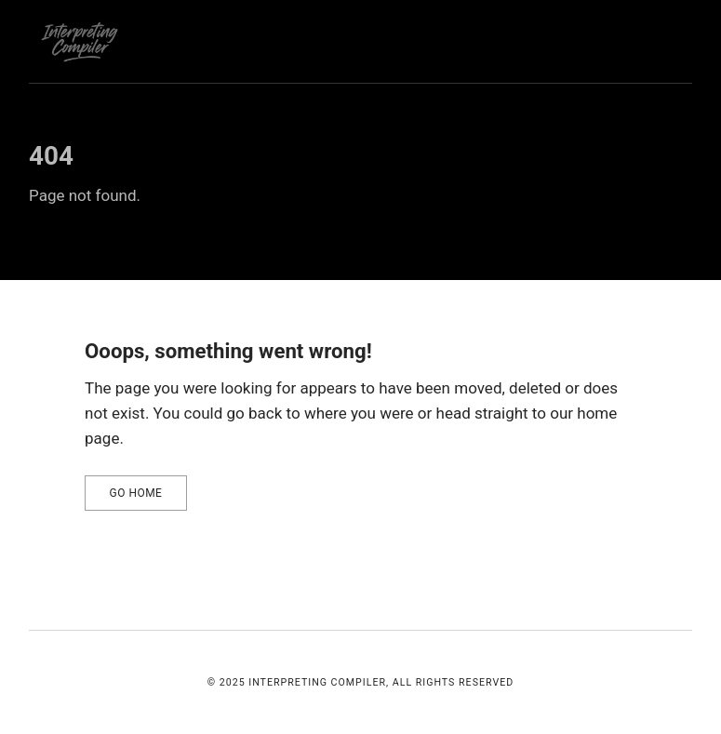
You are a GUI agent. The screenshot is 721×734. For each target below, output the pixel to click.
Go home (136, 493)
